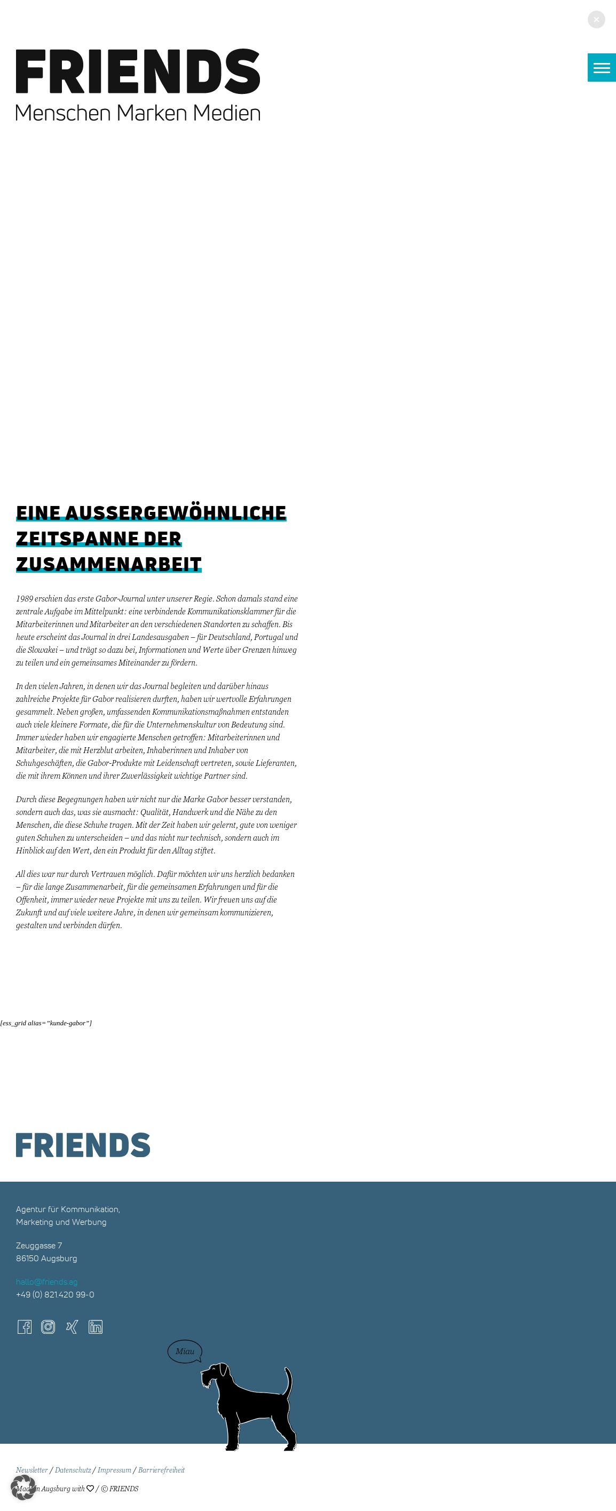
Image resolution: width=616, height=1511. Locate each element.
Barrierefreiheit (161, 1470)
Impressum (114, 1470)
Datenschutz (73, 1470)
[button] (602, 67)
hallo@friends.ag (47, 1282)
